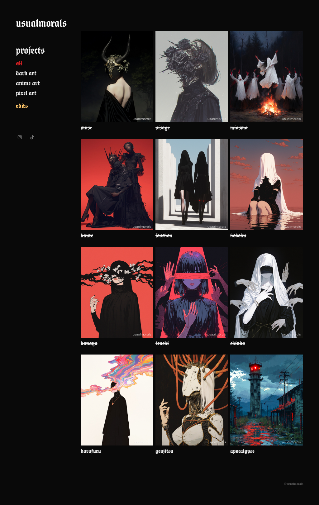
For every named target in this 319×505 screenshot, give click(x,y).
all (19, 63)
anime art (28, 83)
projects (30, 50)
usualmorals (41, 23)
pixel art (26, 93)
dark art (26, 73)
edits (22, 106)
